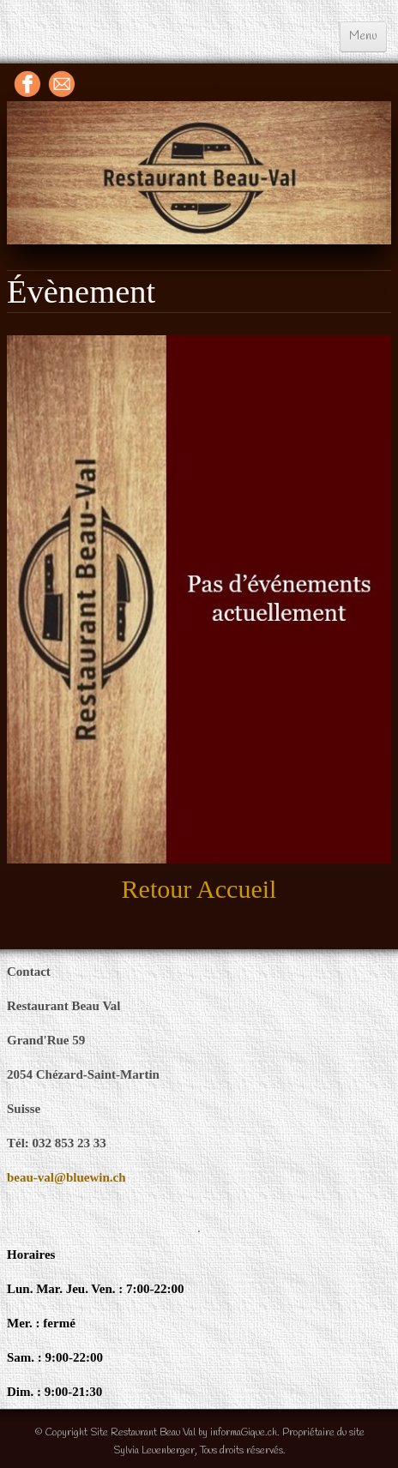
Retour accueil (199, 889)
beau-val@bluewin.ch (66, 1177)
